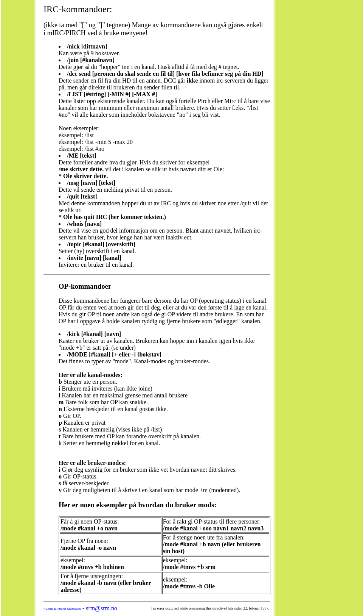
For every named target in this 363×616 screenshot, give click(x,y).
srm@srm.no (101, 608)
